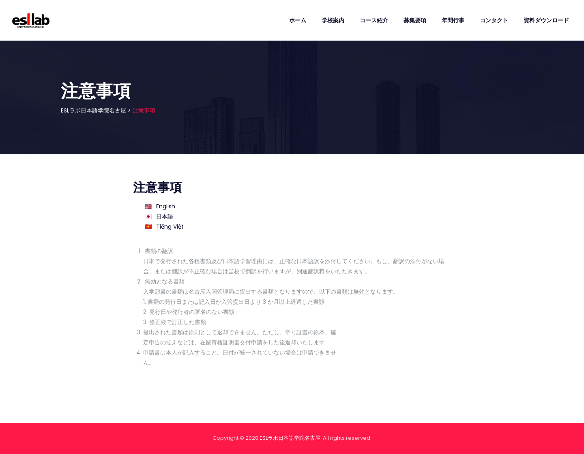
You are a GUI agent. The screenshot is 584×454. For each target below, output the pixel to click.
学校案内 (333, 20)
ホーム (297, 20)
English (165, 206)
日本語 (164, 216)
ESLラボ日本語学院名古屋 (290, 438)
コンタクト (494, 20)
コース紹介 (374, 20)
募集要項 (415, 20)
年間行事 (453, 20)
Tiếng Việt (170, 227)
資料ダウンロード (546, 20)
